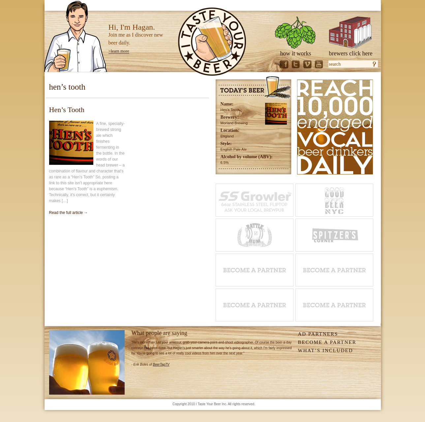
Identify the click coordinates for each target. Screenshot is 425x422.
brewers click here (351, 53)
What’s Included (325, 350)
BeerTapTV (161, 364)
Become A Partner (327, 342)
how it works (295, 53)
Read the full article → (68, 212)
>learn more (118, 50)
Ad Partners (318, 334)
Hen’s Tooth (66, 110)
